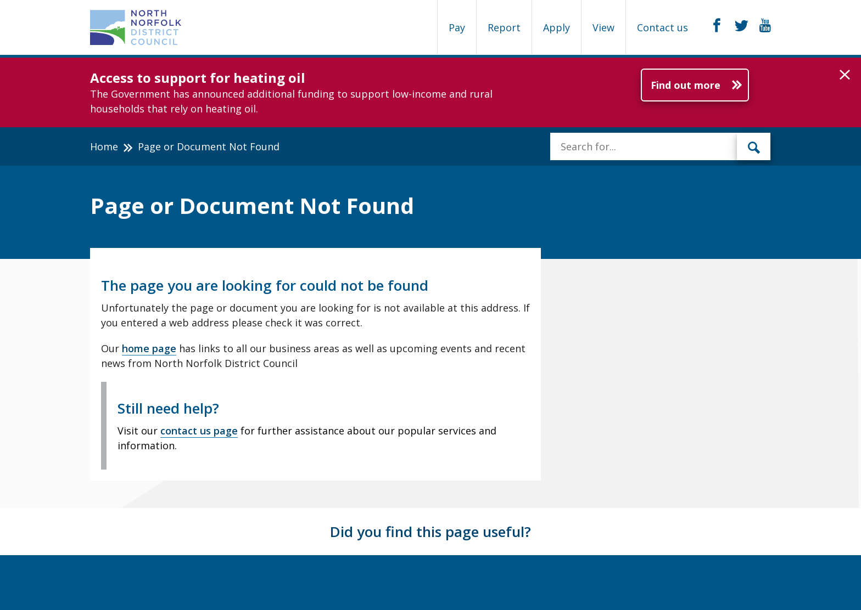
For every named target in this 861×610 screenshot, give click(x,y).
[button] (845, 75)
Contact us (662, 27)
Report (504, 27)
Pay (457, 27)
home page (149, 348)
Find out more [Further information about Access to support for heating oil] (685, 85)
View (603, 27)
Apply (556, 27)
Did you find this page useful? (430, 531)
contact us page (199, 430)
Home (104, 146)
